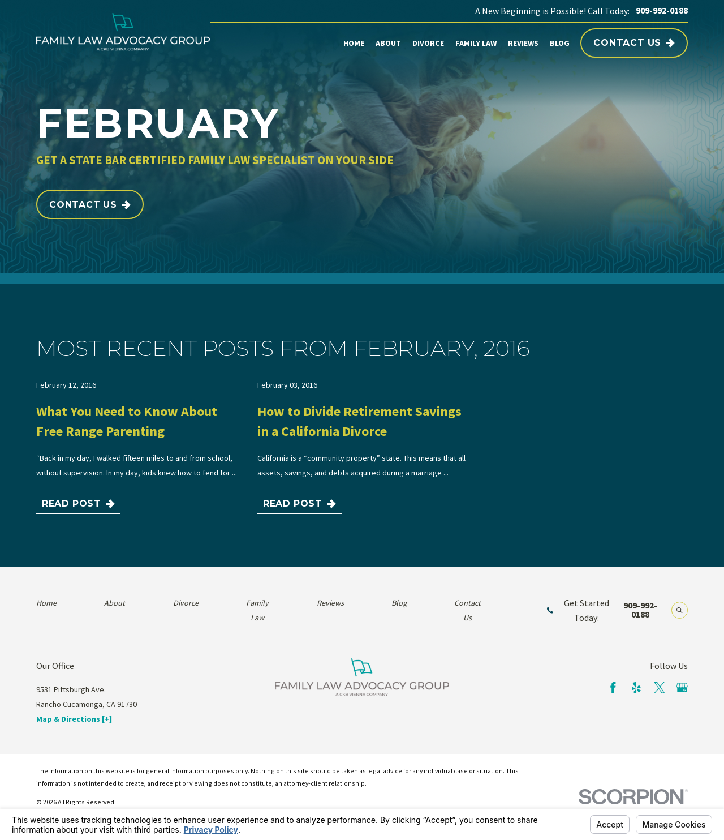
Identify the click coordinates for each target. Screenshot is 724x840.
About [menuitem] (388, 43)
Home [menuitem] (353, 43)
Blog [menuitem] (560, 43)
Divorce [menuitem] (428, 43)
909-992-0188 (662, 10)
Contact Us (634, 42)
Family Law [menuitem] (476, 43)
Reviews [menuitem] (523, 43)
